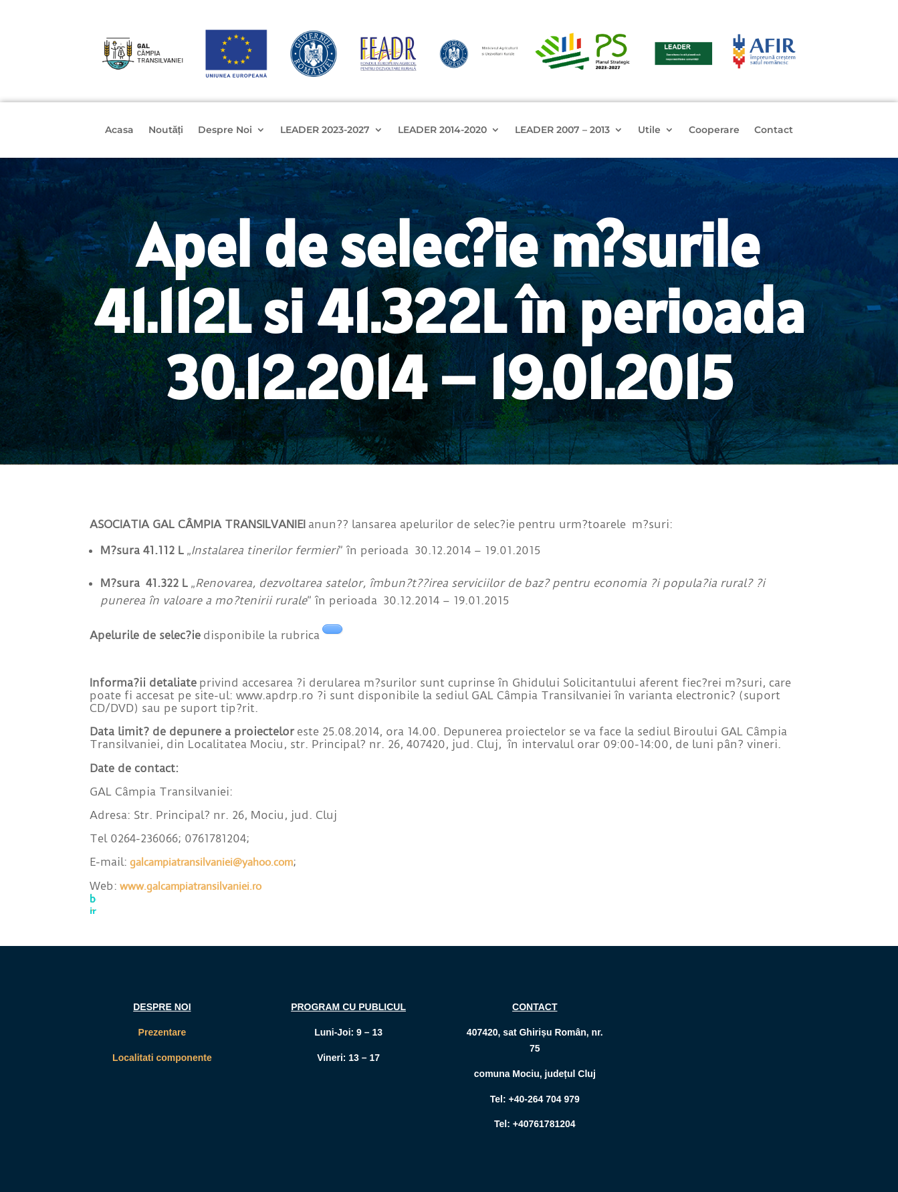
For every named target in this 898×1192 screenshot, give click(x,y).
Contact (773, 130)
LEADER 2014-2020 (442, 130)
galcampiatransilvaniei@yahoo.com (211, 862)
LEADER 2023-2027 (325, 130)
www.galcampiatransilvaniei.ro (190, 886)
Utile (649, 130)
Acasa (119, 130)
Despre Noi (225, 130)
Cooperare (714, 130)
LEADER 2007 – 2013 (562, 130)
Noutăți (165, 130)
